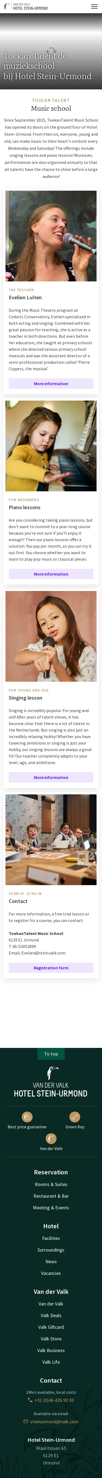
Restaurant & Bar (51, 1196)
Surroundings (51, 1250)
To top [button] (51, 1054)
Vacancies (51, 1273)
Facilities (51, 1238)
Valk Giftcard (51, 1327)
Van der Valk (51, 1142)
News (51, 1261)
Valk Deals (51, 1315)
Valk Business (51, 1350)
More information (51, 383)
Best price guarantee (27, 1120)
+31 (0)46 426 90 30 (51, 1400)
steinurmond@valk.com (51, 1421)
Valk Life (51, 1362)
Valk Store (51, 1339)
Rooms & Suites (51, 1184)
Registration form (51, 967)
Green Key (75, 1120)
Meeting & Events (51, 1207)
